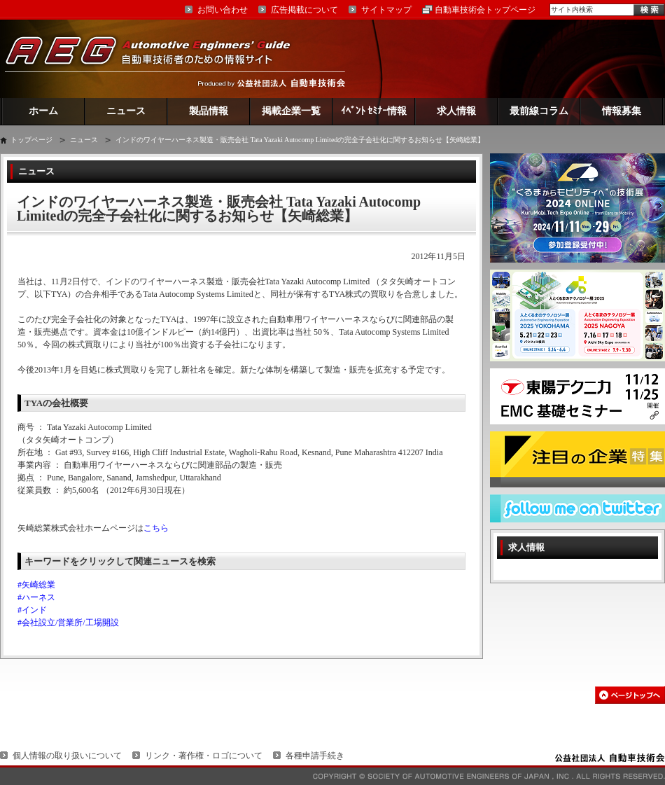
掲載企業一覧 (291, 111)
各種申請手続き (315, 755)
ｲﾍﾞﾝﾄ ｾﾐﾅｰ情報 (374, 111)
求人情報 (456, 111)
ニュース (126, 111)
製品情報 (208, 111)
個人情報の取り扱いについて (67, 755)
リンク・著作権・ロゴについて (203, 755)
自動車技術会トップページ (485, 10)
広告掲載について (304, 10)
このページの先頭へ (630, 695)
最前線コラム (539, 111)
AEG (157, 58)
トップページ (31, 140)
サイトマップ (386, 10)
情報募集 (621, 111)
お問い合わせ (222, 10)
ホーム (43, 111)
